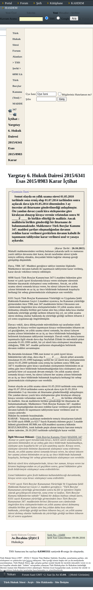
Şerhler (75, 12)
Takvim (31, 12)
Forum (24, 3)
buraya (29, 560)
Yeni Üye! (11, 12)
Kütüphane (56, 3)
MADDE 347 (74, 436)
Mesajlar (64, 12)
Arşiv (31, 582)
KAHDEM (77, 3)
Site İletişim (62, 582)
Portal (8, 3)
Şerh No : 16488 (56, 534)
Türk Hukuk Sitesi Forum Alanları (17, 45)
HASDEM (11, 8)
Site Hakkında (44, 582)
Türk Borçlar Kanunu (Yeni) (51, 436)
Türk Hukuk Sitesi (14, 582)
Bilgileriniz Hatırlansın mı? (75, 94)
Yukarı (10, 574)
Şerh (39, 3)
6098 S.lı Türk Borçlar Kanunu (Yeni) (17, 86)
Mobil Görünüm (80, 574)
